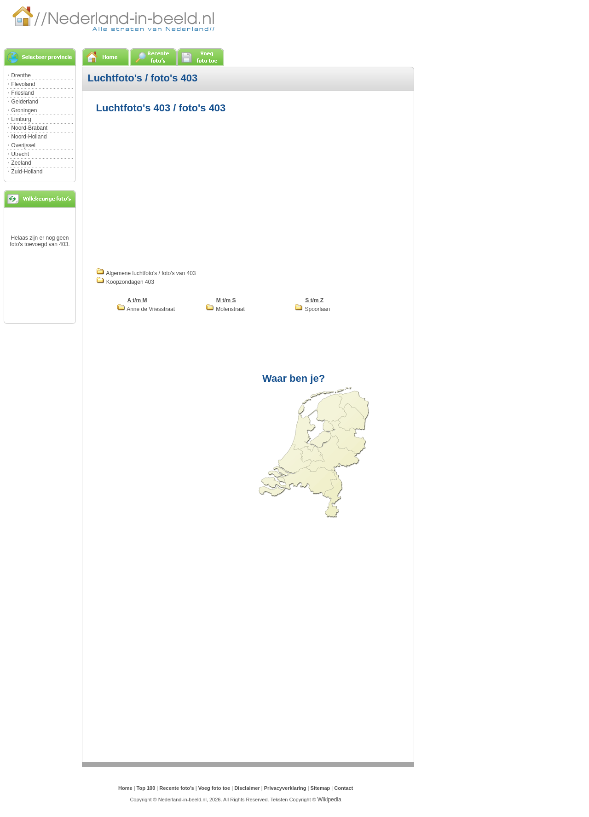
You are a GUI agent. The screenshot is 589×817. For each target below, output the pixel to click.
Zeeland (21, 163)
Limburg (21, 119)
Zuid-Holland (26, 171)
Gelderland (24, 101)
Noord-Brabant (29, 128)
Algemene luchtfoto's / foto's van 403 (146, 273)
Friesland (22, 93)
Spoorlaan (312, 309)
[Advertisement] (173, 189)
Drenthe (21, 75)
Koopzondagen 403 (125, 282)
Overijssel (23, 145)
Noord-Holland (28, 136)
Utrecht (20, 154)
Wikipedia (329, 799)
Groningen (24, 110)
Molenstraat (225, 309)
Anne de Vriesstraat (146, 309)
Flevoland (23, 84)
